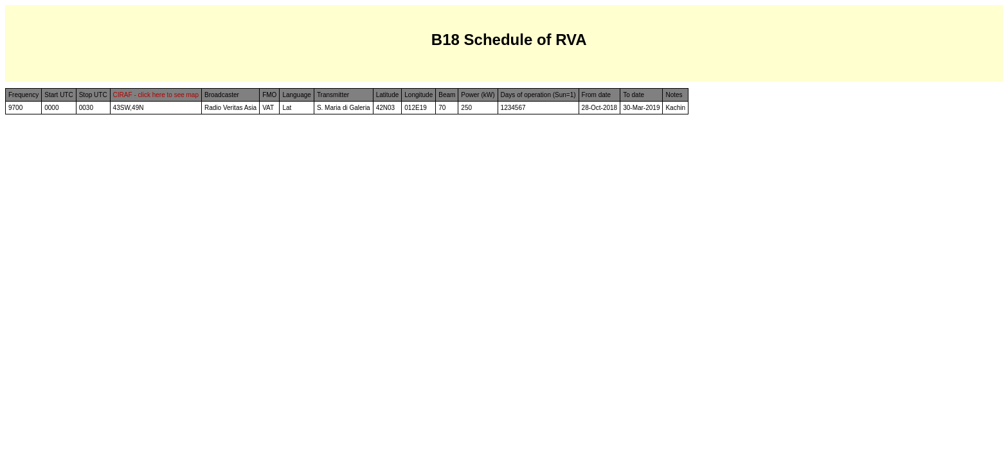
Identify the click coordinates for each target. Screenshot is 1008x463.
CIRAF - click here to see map (156, 94)
